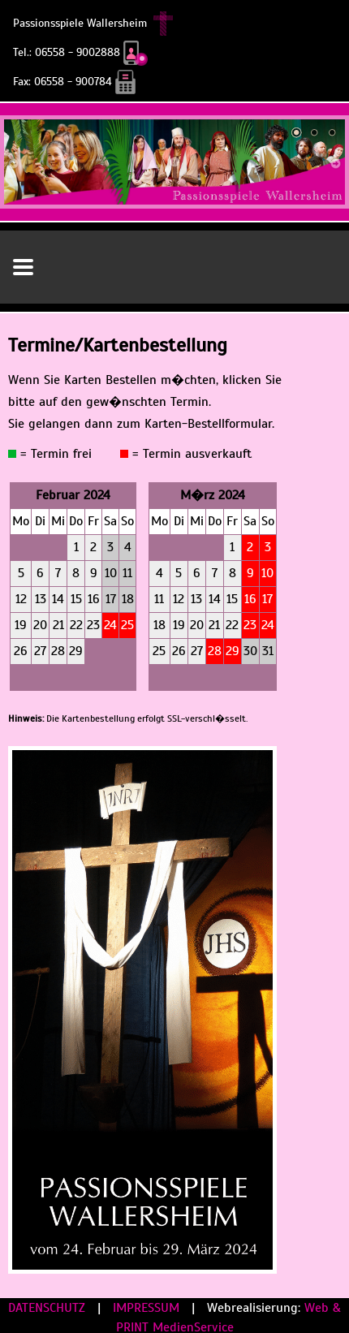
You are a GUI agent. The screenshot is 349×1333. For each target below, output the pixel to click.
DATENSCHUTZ (48, 1308)
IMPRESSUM (148, 1308)
